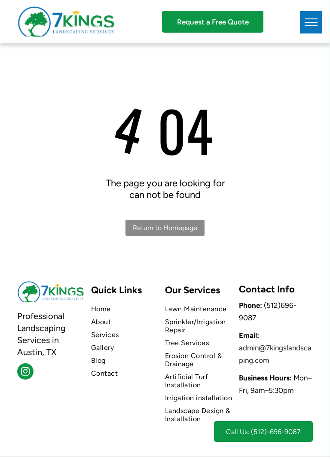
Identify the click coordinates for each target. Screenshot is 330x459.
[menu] (311, 22)
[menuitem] (125, 309)
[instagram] (25, 372)
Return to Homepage (165, 228)
